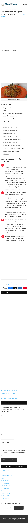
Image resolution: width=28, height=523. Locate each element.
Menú (25, 4)
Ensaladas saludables (6, 475)
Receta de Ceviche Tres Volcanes (10, 396)
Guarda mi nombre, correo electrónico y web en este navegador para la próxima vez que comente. (13, 453)
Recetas (3, 473)
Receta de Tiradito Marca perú (9, 399)
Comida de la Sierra (6, 485)
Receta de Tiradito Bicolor (8, 393)
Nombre (3, 435)
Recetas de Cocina (5, 470)
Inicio (2, 9)
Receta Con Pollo (5, 496)
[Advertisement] (14, 34)
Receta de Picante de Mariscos (9, 391)
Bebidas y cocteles (11, 282)
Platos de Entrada (5, 493)
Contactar (22, 520)
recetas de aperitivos (15, 284)
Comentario (4, 416)
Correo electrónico (6, 443)
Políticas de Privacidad (13, 520)
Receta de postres (5, 498)
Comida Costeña (5, 483)
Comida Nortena (5, 488)
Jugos (8, 284)
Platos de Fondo (5, 480)
